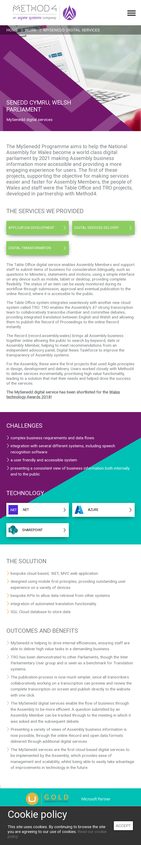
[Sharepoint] (37, 530)
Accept (123, 825)
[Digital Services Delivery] (103, 228)
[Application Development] (37, 228)
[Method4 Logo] (53, 10)
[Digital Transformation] (37, 248)
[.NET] (37, 510)
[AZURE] (103, 510)
